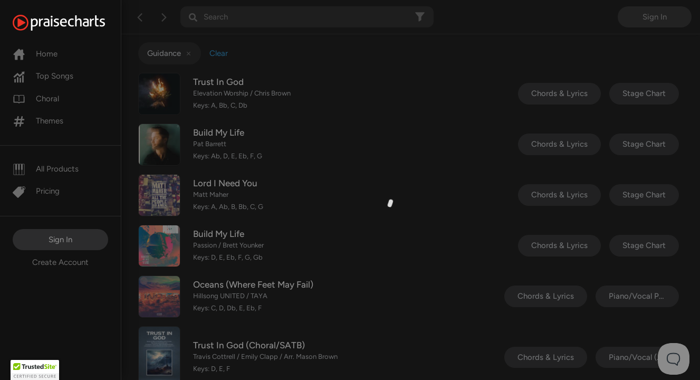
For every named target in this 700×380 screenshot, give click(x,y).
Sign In (60, 239)
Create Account (60, 262)
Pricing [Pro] (36, 191)
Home (35, 54)
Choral (36, 98)
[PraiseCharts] (72, 23)
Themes (38, 121)
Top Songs (43, 76)
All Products (46, 169)
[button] (35, 370)
